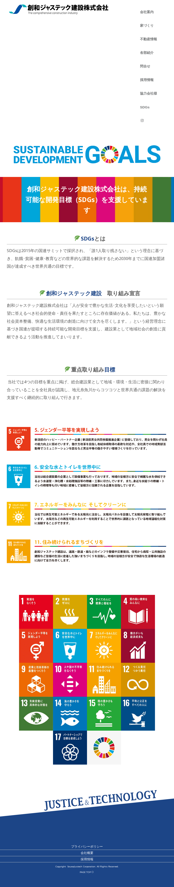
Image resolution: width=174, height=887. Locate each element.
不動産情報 (148, 39)
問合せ (145, 66)
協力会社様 (148, 93)
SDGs (145, 107)
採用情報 (147, 80)
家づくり (147, 25)
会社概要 (87, 853)
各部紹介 (147, 53)
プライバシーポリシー (87, 846)
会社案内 (147, 12)
